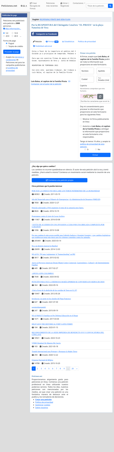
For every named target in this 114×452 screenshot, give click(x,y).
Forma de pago (9, 108)
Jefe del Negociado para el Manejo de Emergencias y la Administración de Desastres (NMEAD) (66, 231)
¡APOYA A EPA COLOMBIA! (43, 305)
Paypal (11, 110)
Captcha (83, 117)
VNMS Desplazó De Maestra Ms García (46, 374)
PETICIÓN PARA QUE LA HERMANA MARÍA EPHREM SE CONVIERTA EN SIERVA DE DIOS (68, 313)
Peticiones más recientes (52, 4)
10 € (16, 100)
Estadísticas (68, 73)
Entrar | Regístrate (64, 4)
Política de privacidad (87, 73)
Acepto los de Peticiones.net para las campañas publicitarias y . (15, 131)
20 (73, 400)
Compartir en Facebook (44, 65)
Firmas (52, 73)
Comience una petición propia (59, 211)
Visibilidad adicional (42, 77)
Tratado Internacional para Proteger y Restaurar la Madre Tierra (54, 383)
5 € (7, 100)
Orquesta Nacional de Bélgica (42, 391)
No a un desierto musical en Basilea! (45, 277)
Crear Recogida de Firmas (35, 6)
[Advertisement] (71, 31)
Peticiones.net (9, 5)
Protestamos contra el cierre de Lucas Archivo (48, 248)
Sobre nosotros (41, 439)
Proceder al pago (12, 119)
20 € (7, 103)
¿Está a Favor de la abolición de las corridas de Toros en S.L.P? (54, 322)
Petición (37, 73)
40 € (16, 103)
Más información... (12, 96)
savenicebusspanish (39, 338)
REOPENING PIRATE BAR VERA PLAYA (55, 51)
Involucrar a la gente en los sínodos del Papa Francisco (51, 330)
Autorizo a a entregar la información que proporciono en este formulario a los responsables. (96, 162)
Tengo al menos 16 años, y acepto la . (95, 175)
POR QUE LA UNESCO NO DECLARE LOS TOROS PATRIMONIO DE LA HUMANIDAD (66, 222)
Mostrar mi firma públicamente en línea (96, 151)
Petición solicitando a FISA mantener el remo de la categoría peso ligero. (58, 239)
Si (88, 181)
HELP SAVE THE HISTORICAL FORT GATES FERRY (52, 355)
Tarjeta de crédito (15, 113)
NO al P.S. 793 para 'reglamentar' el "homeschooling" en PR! (53, 286)
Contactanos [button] (78, 3)
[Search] (97, 6)
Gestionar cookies (42, 436)
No (99, 181)
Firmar (95, 186)
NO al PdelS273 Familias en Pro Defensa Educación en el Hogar (55, 347)
